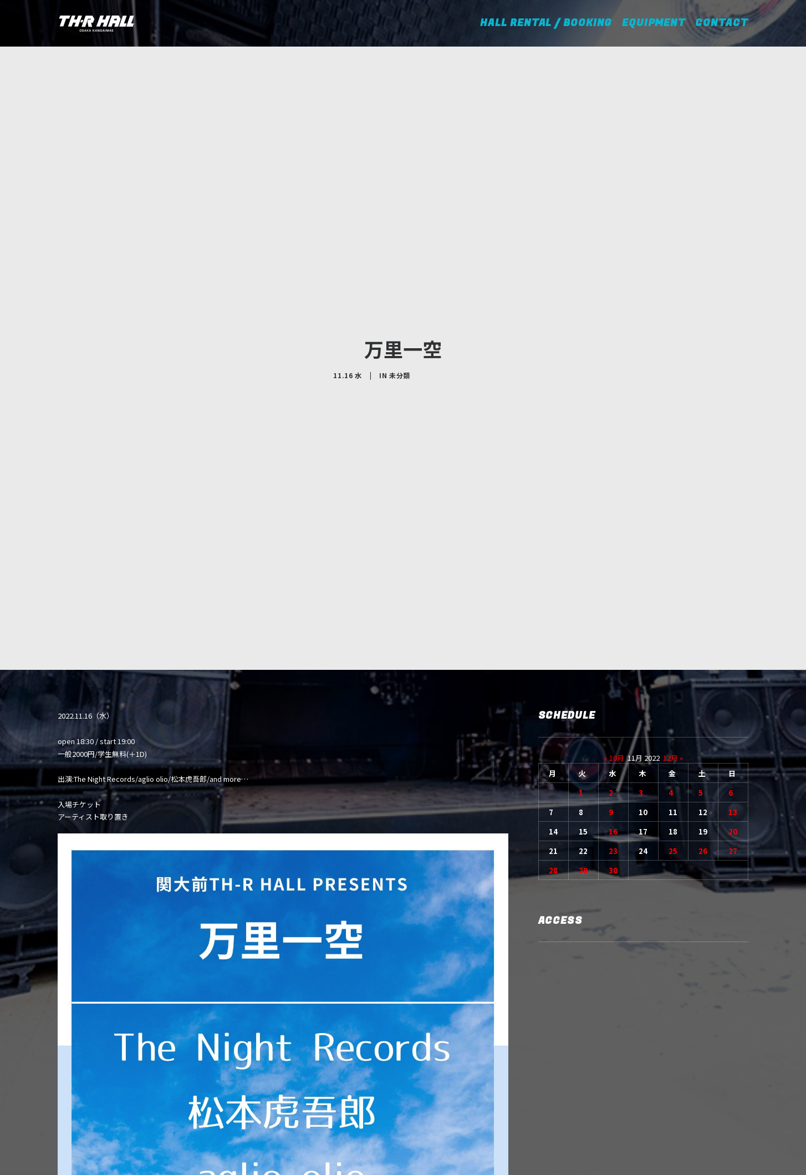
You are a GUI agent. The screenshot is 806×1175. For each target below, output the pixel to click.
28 (553, 774)
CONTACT (721, 23)
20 (732, 735)
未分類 (399, 327)
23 (613, 754)
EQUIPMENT (653, 23)
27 (732, 754)
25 (673, 754)
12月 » (673, 661)
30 (613, 774)
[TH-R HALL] (96, 23)
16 (613, 735)
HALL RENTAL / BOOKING (549, 23)
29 (583, 774)
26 (702, 754)
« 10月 (614, 661)
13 (732, 715)
